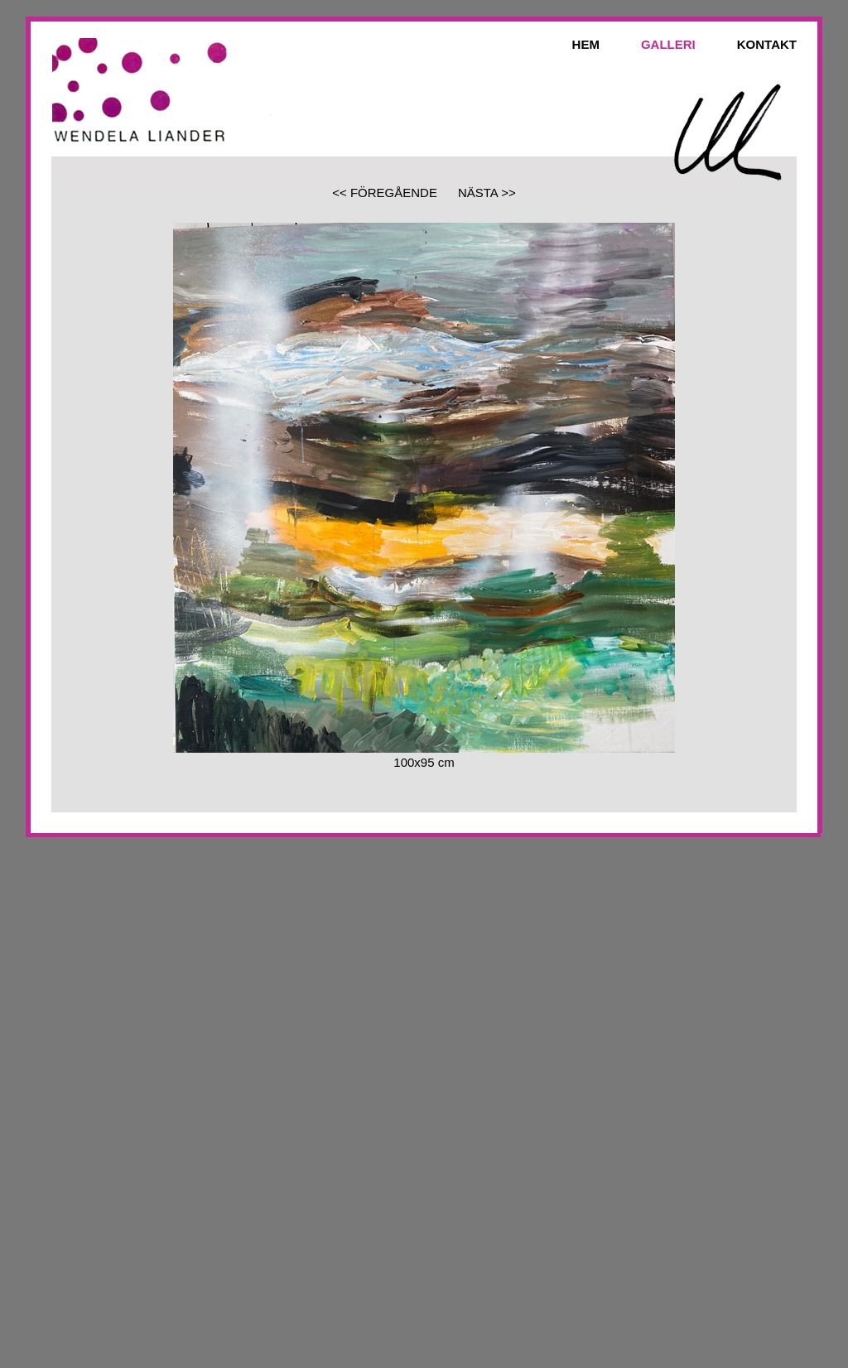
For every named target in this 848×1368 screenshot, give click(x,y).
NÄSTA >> (487, 192)
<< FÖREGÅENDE (384, 192)
